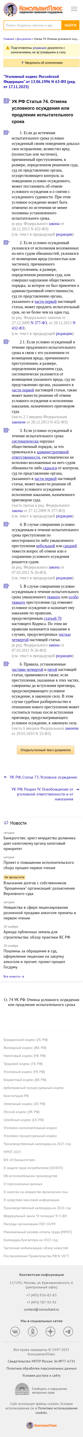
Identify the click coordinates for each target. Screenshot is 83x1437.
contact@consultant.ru (41, 1309)
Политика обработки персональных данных (41, 1368)
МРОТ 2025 (12, 1152)
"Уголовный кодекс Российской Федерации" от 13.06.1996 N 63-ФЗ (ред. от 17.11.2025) (39, 81)
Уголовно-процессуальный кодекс (30, 1135)
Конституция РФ (16, 1095)
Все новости (12, 976)
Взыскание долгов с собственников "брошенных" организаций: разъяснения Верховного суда (39, 888)
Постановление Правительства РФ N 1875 (36, 1256)
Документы (24, 38)
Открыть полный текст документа (46, 750)
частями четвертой (27, 669)
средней (70, 546)
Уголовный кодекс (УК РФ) (24, 1071)
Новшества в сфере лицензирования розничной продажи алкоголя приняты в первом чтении (40, 913)
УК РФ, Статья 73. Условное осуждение (43, 777)
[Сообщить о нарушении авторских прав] (41, 1389)
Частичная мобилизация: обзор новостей (36, 1248)
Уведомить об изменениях (44, 63)
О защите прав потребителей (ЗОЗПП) (33, 1168)
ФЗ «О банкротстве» (19, 1160)
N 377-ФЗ (39, 323)
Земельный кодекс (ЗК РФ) (24, 1103)
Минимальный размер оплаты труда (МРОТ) (38, 1232)
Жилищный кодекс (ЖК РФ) (25, 1047)
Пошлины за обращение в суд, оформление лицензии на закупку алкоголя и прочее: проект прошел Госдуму (34, 958)
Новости (18, 823)
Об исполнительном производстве (30, 1176)
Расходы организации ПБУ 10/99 (30, 1224)
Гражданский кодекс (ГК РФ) (26, 1039)
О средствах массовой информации (31, 1200)
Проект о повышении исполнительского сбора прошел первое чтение (39, 865)
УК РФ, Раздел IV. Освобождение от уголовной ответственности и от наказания (42, 794)
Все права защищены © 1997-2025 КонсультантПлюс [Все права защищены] (41, 1351)
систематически (25, 441)
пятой (52, 669)
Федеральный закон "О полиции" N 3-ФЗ (35, 1216)
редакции (39, 48)
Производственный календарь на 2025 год (37, 1144)
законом (18, 422)
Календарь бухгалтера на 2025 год (31, 1240)
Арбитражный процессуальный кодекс (34, 1087)
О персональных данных (23, 1184)
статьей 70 (53, 618)
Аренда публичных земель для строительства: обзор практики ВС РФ (37, 934)
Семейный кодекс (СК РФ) (24, 1119)
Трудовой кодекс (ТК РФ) (23, 1063)
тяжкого (53, 597)
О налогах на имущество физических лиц (36, 1192)
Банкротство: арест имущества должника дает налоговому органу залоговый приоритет (39, 843)
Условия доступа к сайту (41, 1375)
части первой (45, 301)
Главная (9, 38)
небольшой (45, 546)
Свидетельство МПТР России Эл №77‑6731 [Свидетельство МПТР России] (41, 1361)
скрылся (50, 468)
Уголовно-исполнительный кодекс (30, 1127)
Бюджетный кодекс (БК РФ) (25, 1079)
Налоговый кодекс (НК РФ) (25, 1055)
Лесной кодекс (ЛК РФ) (21, 1111)
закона (54, 223)
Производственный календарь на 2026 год (37, 1208)
